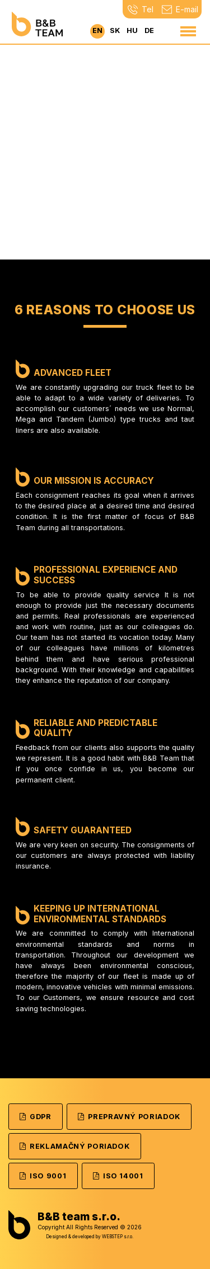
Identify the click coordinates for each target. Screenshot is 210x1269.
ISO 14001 (118, 1176)
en (97, 30)
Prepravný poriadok (129, 1116)
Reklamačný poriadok (74, 1146)
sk (115, 30)
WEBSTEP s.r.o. (117, 1236)
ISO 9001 (43, 1176)
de (149, 30)
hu (132, 30)
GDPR (36, 1116)
